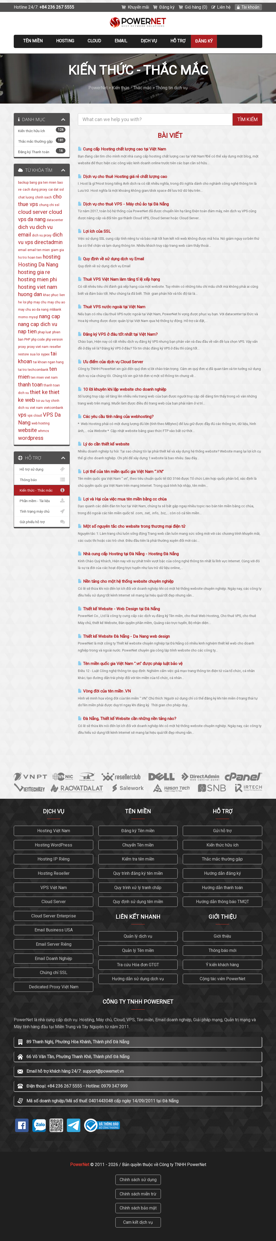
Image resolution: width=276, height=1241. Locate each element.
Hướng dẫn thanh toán (222, 887)
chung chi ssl (49, 205)
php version (54, 339)
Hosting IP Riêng (53, 859)
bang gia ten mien (43, 182)
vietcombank (53, 408)
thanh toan (30, 384)
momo (23, 317)
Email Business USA (53, 930)
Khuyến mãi (138, 7)
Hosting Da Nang (38, 264)
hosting (51, 256)
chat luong (26, 197)
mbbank (55, 309)
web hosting (41, 423)
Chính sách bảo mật (138, 1208)
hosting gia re (34, 272)
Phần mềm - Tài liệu (41, 501)
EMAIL (121, 40)
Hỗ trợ (177, 40)
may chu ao (56, 302)
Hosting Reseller (54, 873)
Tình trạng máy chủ (41, 511)
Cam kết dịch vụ (138, 1222)
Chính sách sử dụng (138, 1179)
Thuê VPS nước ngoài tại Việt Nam (111, 306)
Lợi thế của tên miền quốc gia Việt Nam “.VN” (121, 471)
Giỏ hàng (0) (196, 7)
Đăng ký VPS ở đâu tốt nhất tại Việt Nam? (118, 334)
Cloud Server (54, 901)
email (22, 250)
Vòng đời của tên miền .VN (104, 691)
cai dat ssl (56, 189)
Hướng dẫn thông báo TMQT (222, 901)
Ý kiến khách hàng (222, 964)
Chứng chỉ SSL (53, 972)
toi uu (40, 401)
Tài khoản (250, 7)
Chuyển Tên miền (138, 845)
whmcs (43, 431)
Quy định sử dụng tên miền (138, 901)
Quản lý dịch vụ (138, 936)
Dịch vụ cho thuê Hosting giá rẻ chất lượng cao (122, 176)
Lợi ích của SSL (94, 231)
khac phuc (50, 295)
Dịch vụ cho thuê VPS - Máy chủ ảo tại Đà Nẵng (123, 204)
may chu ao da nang (33, 309)
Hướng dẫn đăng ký (222, 873)
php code (38, 339)
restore (23, 354)
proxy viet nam (38, 347)
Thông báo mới (222, 950)
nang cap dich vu (37, 324)
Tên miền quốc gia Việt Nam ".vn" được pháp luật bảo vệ (130, 663)
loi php (27, 302)
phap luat (44, 332)
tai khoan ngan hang (48, 362)
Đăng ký (167, 7)
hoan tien (35, 257)
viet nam (36, 408)
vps (22, 415)
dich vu (26, 227)
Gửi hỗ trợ (222, 830)
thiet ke (39, 392)
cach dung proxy (35, 189)
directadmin (48, 242)
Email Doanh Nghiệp (53, 958)
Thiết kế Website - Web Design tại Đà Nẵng (119, 608)
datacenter (55, 220)
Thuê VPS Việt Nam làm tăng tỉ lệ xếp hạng (119, 279)
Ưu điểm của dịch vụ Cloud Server (110, 361)
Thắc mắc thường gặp (222, 859)
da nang (36, 219)
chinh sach (43, 197)
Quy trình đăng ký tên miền (138, 873)
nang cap (49, 316)
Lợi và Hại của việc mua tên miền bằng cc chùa (122, 499)
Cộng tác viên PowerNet (222, 978)
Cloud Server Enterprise (53, 915)
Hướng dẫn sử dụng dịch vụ (138, 978)
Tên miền (33, 40)
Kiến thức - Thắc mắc (41, 490)
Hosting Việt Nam (53, 830)
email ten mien (38, 250)
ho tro (22, 257)
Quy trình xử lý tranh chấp (137, 887)
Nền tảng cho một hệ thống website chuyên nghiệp (126, 581)
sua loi (35, 354)
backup (23, 182)
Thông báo (41, 479)
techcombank (38, 370)
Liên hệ (223, 7)
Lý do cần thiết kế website (103, 444)
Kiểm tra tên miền (138, 859)
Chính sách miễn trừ (138, 1194)
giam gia (57, 250)
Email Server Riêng (53, 944)
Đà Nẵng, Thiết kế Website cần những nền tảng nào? (127, 718)
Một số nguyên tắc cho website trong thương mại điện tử (131, 526)
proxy (22, 347)
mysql (33, 317)
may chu (39, 302)
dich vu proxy (41, 235)
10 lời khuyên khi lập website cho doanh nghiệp (122, 389)
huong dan (30, 294)
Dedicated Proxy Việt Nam (53, 986)
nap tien (27, 331)
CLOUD (94, 40)
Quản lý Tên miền (138, 950)
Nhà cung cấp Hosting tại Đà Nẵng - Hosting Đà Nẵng (128, 553)
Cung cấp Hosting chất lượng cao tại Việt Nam (122, 149)
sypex (45, 354)
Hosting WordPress (53, 845)
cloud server (33, 212)
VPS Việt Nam (53, 887)
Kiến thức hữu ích (222, 845)
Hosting (65, 40)
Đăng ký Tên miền (137, 830)
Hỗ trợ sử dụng (41, 469)
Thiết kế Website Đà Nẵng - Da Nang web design (124, 636)
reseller (55, 347)
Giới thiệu (222, 936)
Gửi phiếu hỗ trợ (41, 522)
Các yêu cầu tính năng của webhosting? (116, 416)
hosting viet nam (37, 287)
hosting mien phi (37, 279)
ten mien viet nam (44, 377)
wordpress (30, 438)
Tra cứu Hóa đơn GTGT (138, 964)
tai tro (22, 370)
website (27, 430)
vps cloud (34, 415)
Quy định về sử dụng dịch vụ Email (111, 258)
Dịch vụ (149, 40)
